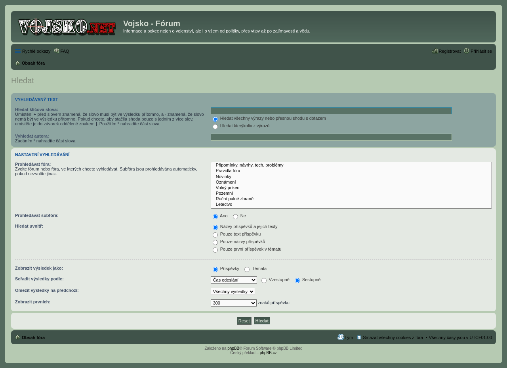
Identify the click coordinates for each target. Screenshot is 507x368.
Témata (255, 268)
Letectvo (351, 204)
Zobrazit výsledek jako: (39, 268)
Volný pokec (351, 188)
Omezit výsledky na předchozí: (47, 290)
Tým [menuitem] (349, 337)
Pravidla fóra (351, 171)
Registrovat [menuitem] (450, 51)
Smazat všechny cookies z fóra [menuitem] (393, 337)
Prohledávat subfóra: (37, 215)
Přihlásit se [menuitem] (481, 51)
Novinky (351, 177)
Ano (220, 215)
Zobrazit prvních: (32, 301)
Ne (239, 215)
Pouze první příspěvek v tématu (247, 249)
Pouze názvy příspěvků (239, 241)
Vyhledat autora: (32, 136)
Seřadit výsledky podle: (39, 278)
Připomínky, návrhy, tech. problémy (351, 165)
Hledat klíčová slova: (36, 109)
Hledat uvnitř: (29, 226)
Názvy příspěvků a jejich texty (245, 226)
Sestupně (308, 279)
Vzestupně (275, 279)
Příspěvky (226, 268)
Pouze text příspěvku (237, 234)
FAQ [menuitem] (65, 51)
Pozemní (351, 193)
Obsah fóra (33, 337)
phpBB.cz (268, 353)
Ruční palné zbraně (351, 199)
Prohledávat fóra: (33, 164)
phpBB (233, 348)
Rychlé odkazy (36, 51)
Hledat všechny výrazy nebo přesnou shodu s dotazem (269, 118)
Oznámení (351, 182)
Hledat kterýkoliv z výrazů (241, 125)
